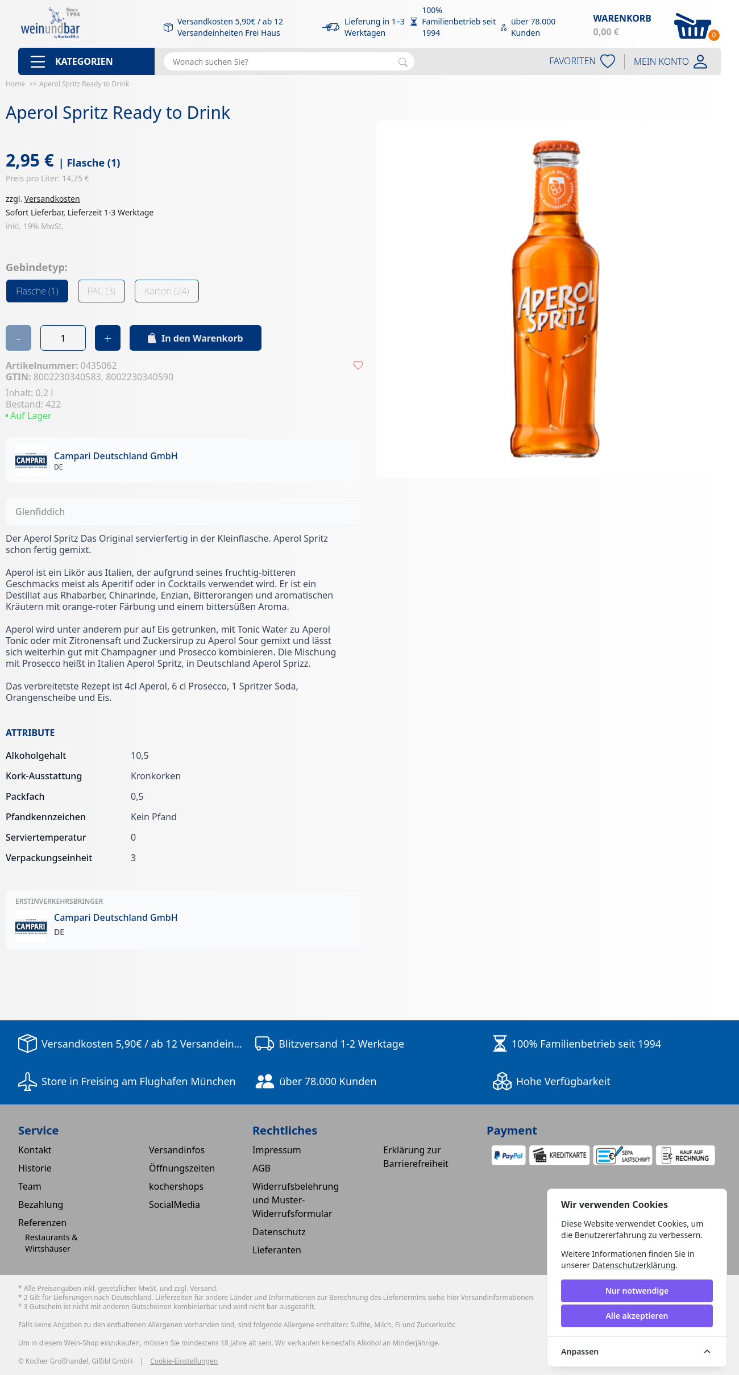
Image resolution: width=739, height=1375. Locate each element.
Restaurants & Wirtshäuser (51, 1243)
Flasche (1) (37, 291)
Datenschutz (279, 1232)
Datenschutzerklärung (633, 1265)
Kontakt (35, 1150)
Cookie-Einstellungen (184, 1361)
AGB (261, 1168)
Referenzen (42, 1222)
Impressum (276, 1150)
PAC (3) (101, 291)
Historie (35, 1168)
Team (29, 1186)
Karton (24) (166, 291)
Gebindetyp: (37, 267)
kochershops (176, 1186)
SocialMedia (174, 1204)
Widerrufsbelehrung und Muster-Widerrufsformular (295, 1200)
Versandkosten (52, 198)
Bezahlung (40, 1204)
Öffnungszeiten (182, 1168)
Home (15, 84)
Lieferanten (276, 1250)
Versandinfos (177, 1150)
